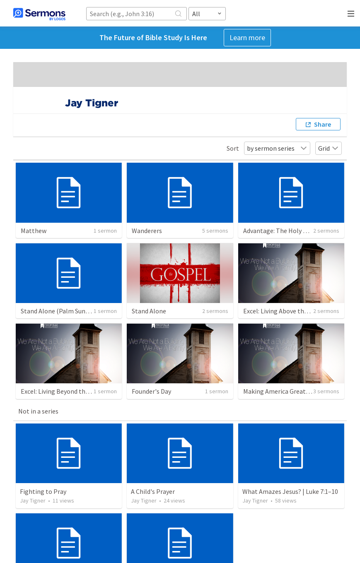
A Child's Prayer (153, 491)
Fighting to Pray (43, 491)
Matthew (33, 230)
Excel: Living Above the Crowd (284, 311)
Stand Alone (149, 311)
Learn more (247, 37)
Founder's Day (151, 391)
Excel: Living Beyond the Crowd (64, 391)
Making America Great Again (283, 391)
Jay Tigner (33, 500)
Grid (328, 148)
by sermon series (277, 148)
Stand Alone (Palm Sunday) (59, 311)
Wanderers (147, 230)
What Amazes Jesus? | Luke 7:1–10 (290, 491)
